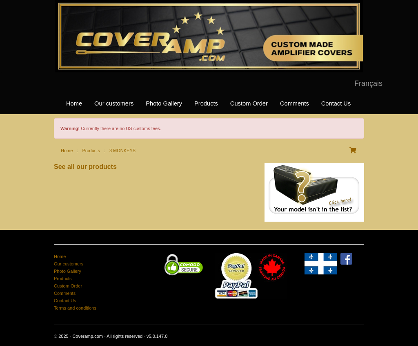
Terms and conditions (75, 308)
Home (74, 103)
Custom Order (249, 103)
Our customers (113, 103)
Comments (294, 103)
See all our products (85, 166)
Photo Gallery (164, 103)
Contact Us (336, 103)
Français (368, 83)
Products (206, 103)
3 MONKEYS (122, 150)
